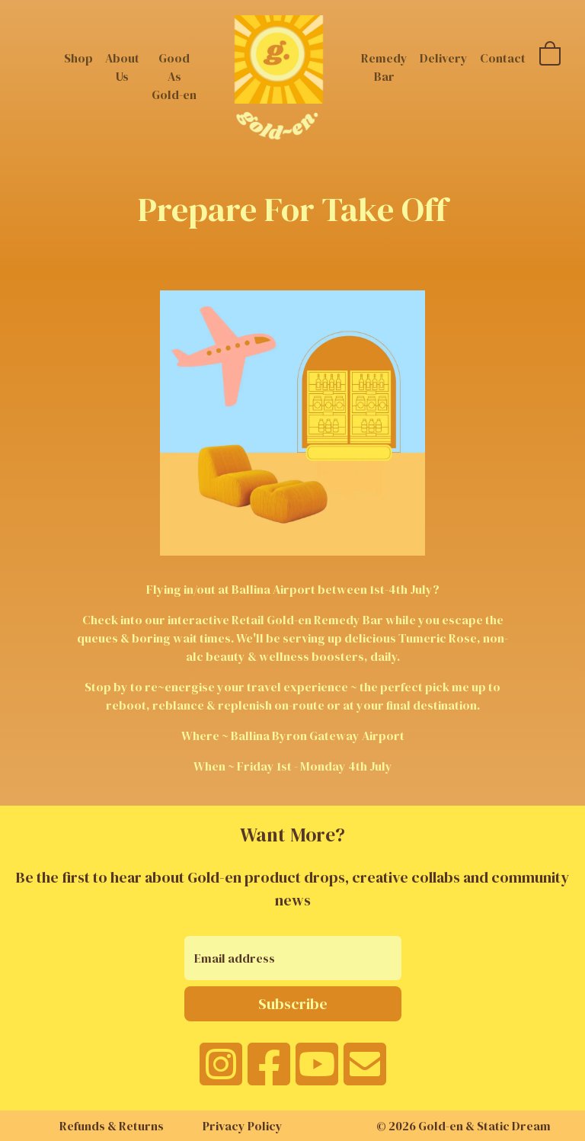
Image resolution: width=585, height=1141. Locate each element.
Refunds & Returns (111, 1125)
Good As (174, 76)
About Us (122, 67)
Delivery (444, 58)
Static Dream (514, 1125)
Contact (503, 58)
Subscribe (293, 1003)
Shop (78, 58)
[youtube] (317, 1074)
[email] (365, 1074)
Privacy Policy (243, 1125)
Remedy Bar (384, 67)
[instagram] (221, 1074)
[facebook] (269, 1074)
